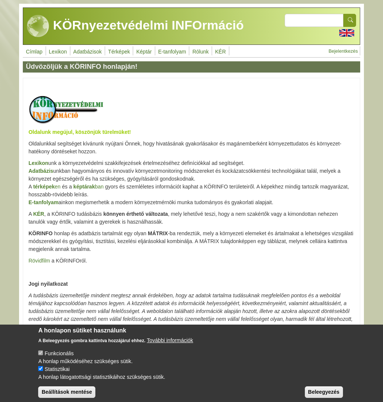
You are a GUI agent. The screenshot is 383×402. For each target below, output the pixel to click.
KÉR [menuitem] (220, 52)
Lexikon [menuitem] (58, 52)
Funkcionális (59, 359)
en (47, 187)
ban (88, 187)
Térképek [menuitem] (119, 52)
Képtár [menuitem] (143, 52)
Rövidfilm (39, 261)
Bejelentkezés (343, 51)
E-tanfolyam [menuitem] (172, 52)
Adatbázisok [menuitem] (87, 52)
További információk (170, 346)
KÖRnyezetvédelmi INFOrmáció (135, 26)
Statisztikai (57, 375)
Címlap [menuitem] (34, 52)
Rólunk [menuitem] (200, 52)
